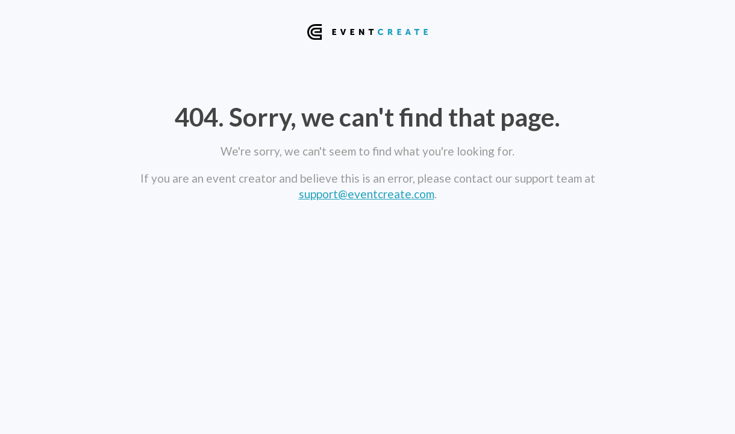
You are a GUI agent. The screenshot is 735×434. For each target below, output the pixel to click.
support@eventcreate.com (366, 194)
